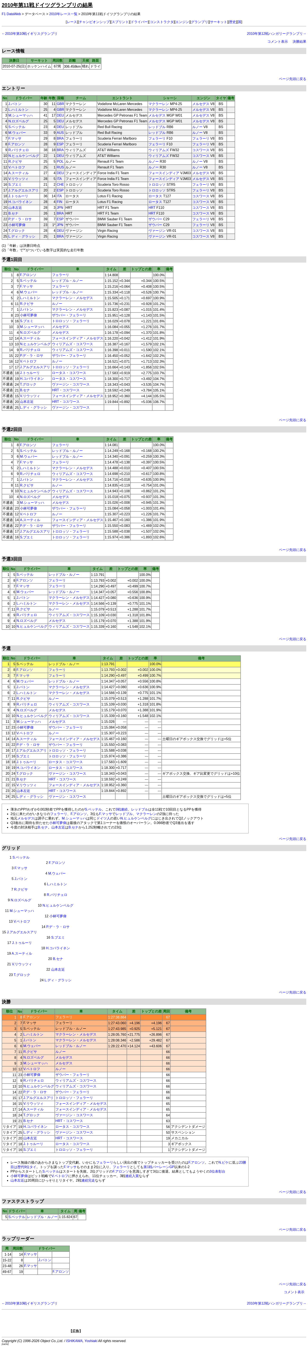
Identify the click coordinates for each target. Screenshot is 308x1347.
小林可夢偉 (16, 225)
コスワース (200, 150)
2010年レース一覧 (63, 14)
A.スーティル (18, 173)
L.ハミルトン (18, 109)
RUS (60, 167)
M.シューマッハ (20, 115)
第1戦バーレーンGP (159, 1167)
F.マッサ (14, 138)
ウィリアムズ (158, 150)
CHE (60, 184)
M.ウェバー (17, 132)
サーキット (218, 22)
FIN (59, 202)
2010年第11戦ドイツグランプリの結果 (47, 5)
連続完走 (88, 1180)
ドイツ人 (103, 818)
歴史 (232, 22)
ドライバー (139, 22)
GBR (60, 104)
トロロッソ (157, 184)
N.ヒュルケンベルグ (23, 156)
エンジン (182, 22)
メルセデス (200, 104)
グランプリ (199, 22)
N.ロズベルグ (18, 121)
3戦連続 (122, 809)
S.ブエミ (15, 184)
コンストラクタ (162, 22)
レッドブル (157, 127)
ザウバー (155, 219)
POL (60, 161)
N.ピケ (223, 1162)
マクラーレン (158, 104)
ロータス (155, 196)
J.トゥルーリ (18, 196)
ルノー (197, 127)
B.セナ (13, 213)
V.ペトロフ (16, 167)
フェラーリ (157, 138)
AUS (60, 132)
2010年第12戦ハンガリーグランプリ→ (276, 33)
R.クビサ (15, 161)
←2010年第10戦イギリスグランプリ (30, 33)
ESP (60, 144)
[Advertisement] (161, 1322)
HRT (151, 207)
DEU (60, 115)
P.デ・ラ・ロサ (20, 219)
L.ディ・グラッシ (21, 236)
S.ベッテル (16, 127)
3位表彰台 (217, 1171)
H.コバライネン (20, 202)
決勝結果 (299, 41)
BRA (60, 138)
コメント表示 (277, 41)
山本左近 (15, 207)
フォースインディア (163, 173)
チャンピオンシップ (94, 22)
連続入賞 (132, 1176)
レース (72, 22)
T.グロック (16, 230)
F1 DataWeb (11, 14)
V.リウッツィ (18, 179)
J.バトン (14, 104)
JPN (60, 207)
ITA (59, 179)
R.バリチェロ (18, 150)
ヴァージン (157, 230)
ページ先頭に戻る (292, 79)
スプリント (120, 22)
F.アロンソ (16, 144)
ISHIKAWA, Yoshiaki (81, 1341)
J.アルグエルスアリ (23, 190)
